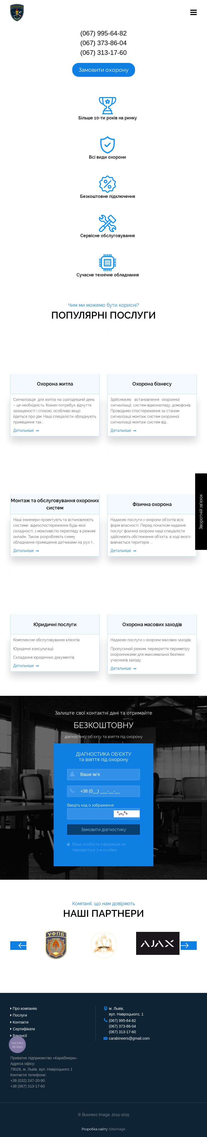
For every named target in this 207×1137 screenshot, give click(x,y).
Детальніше (26, 430)
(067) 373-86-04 (103, 43)
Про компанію (25, 1008)
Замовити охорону (104, 69)
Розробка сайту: (95, 1129)
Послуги (20, 1015)
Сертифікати (24, 1029)
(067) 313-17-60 (103, 52)
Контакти (20, 1022)
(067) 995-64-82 (103, 33)
